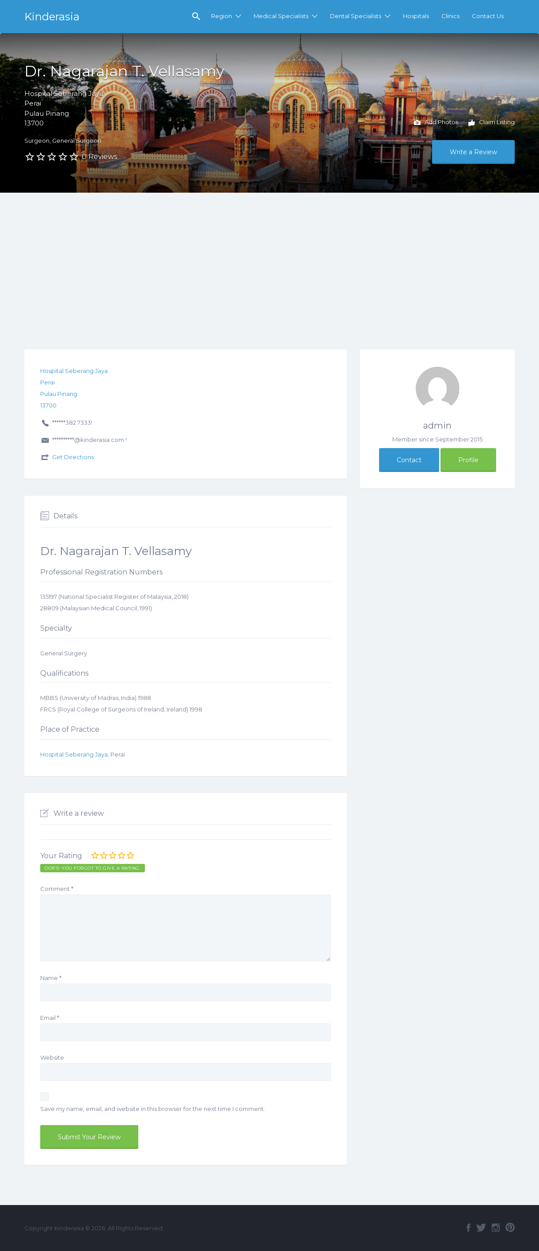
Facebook (469, 1227)
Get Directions (73, 456)
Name (50, 977)
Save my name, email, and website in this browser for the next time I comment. (152, 1108)
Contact (409, 460)
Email (49, 1017)
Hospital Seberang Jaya (74, 754)
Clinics (450, 15)
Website (52, 1057)
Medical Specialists (281, 15)
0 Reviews (99, 156)
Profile (468, 460)
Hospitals (416, 15)
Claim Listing (491, 123)
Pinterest (510, 1227)
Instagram (496, 1227)
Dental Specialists (355, 15)
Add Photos (436, 123)
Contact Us (488, 15)
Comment (56, 888)
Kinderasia (52, 16)
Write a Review (473, 152)
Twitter (481, 1227)
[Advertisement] (269, 259)
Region (221, 15)
